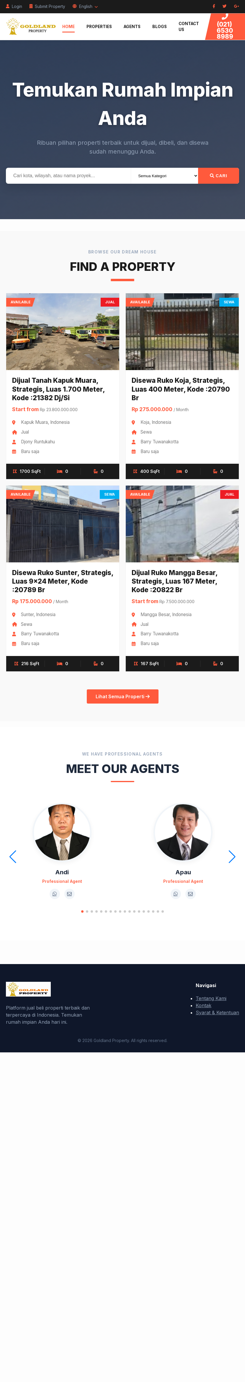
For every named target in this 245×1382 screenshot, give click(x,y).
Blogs (159, 26)
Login (14, 6)
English (85, 6)
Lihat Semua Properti (123, 696)
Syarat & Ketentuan (217, 1012)
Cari (218, 175)
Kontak (203, 1005)
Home (68, 26)
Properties (99, 26)
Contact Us (189, 26)
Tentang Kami (211, 998)
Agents (132, 26)
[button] (82, 911)
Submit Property (47, 6)
